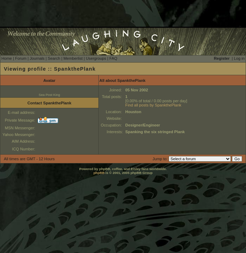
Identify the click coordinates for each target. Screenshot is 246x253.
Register (222, 58)
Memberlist (73, 58)
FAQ (113, 58)
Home (6, 58)
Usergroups (96, 58)
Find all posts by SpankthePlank (153, 105)
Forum (20, 58)
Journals (37, 58)
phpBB (98, 173)
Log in (239, 58)
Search (54, 58)
